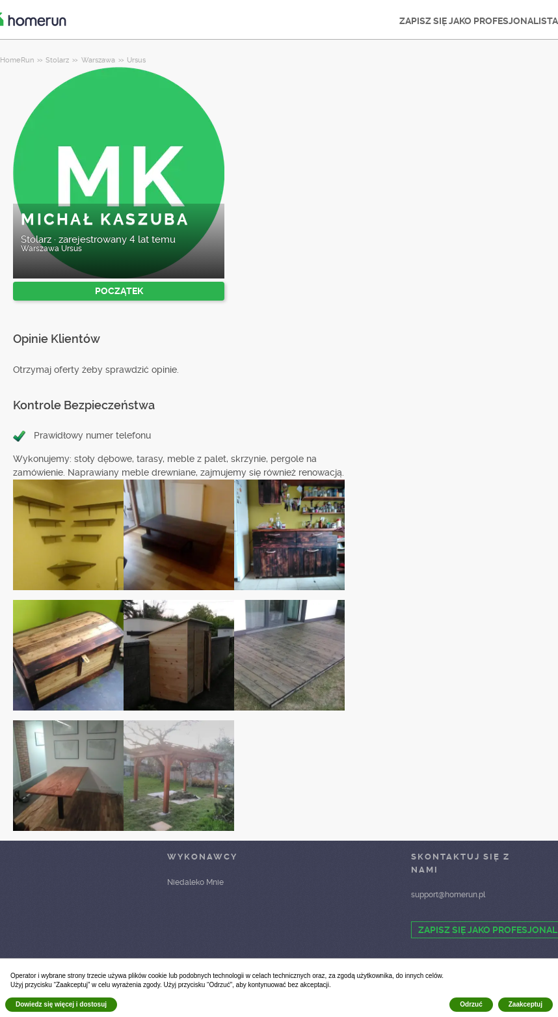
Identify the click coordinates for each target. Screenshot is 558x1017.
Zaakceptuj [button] (525, 1004)
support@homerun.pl (448, 894)
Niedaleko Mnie (195, 882)
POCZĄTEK (119, 291)
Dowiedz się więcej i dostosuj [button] (61, 1004)
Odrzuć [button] (471, 1004)
